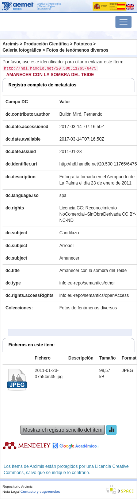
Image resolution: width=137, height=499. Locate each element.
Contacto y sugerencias (40, 491)
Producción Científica (46, 43)
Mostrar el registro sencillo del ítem (62, 430)
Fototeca (83, 43)
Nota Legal (11, 491)
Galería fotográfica (22, 50)
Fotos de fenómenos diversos (77, 50)
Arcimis (11, 43)
